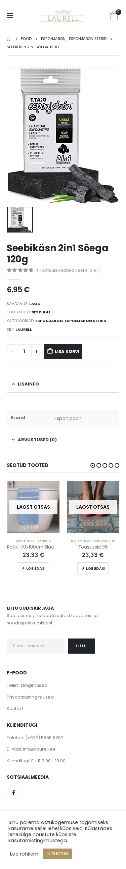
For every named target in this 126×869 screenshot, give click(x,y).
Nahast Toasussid (85, 541)
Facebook (13, 792)
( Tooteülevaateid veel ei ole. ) (68, 270)
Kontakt (15, 708)
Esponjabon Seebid (86, 320)
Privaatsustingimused (30, 697)
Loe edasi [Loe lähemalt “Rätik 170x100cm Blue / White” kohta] (35, 568)
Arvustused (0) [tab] (37, 439)
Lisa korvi (67, 351)
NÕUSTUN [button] (57, 854)
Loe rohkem (24, 854)
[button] (93, 465)
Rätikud (44, 541)
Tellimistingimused (27, 685)
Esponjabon (49, 320)
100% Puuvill (26, 541)
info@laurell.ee (39, 749)
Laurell (23, 329)
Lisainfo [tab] (28, 383)
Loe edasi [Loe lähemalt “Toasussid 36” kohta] (95, 568)
